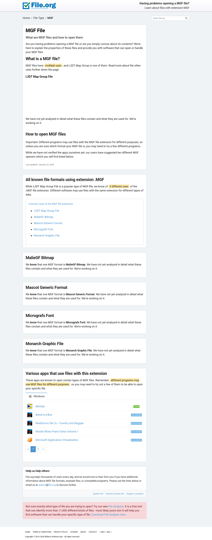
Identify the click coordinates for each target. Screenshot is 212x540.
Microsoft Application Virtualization (57, 439)
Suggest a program (135, 493)
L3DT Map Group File (46, 210)
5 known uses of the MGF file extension (51, 203)
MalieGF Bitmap (43, 216)
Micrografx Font (43, 229)
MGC (103, 532)
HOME (27, 532)
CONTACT (93, 532)
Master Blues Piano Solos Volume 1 (57, 431)
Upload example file (115, 493)
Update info (98, 493)
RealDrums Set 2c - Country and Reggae (60, 423)
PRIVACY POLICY (61, 532)
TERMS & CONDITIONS (42, 532)
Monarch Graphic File (47, 235)
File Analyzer (116, 506)
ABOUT (83, 532)
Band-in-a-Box (44, 414)
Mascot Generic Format (48, 223)
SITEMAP (74, 532)
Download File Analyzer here (108, 514)
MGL (108, 532)
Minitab (40, 406)
